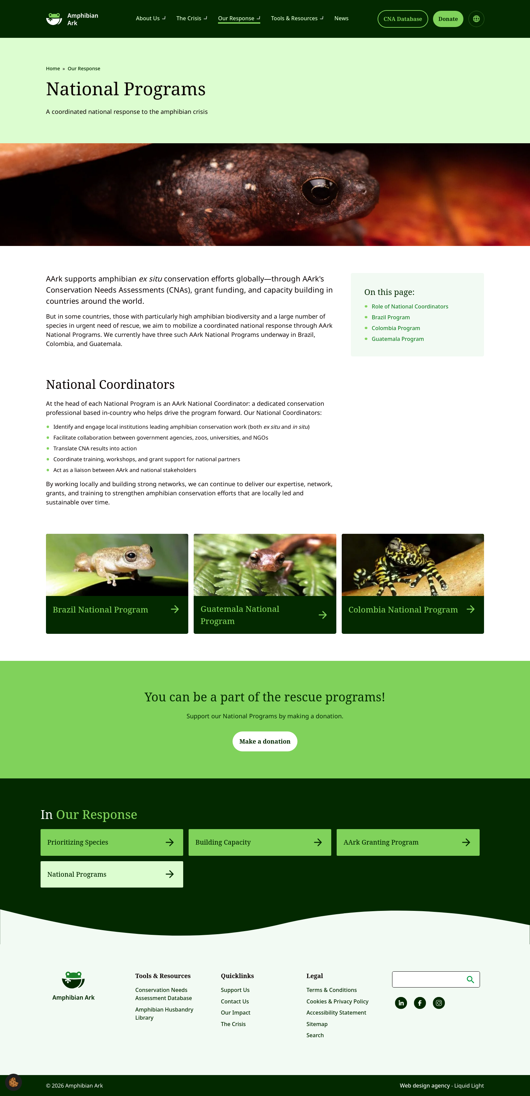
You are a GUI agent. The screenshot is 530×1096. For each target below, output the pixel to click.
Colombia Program (396, 328)
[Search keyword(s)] (436, 979)
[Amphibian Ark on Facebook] (419, 1004)
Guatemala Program (398, 339)
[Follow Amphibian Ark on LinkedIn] (400, 1004)
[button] (13, 1082)
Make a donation (265, 741)
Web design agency (425, 1085)
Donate (448, 19)
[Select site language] (476, 18)
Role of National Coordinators (410, 306)
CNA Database (403, 19)
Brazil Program (391, 317)
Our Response (97, 814)
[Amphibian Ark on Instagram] (438, 1004)
